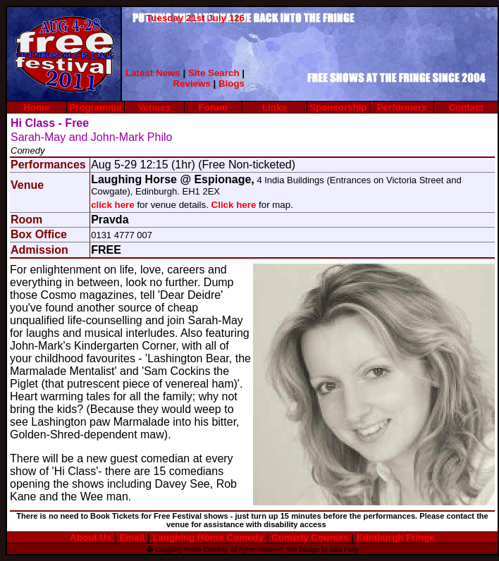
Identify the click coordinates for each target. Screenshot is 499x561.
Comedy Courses (310, 537)
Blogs (231, 83)
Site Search (214, 73)
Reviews (191, 83)
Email (131, 537)
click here (113, 204)
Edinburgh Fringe (396, 537)
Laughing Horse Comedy (209, 537)
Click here (234, 204)
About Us (90, 537)
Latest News (152, 73)
